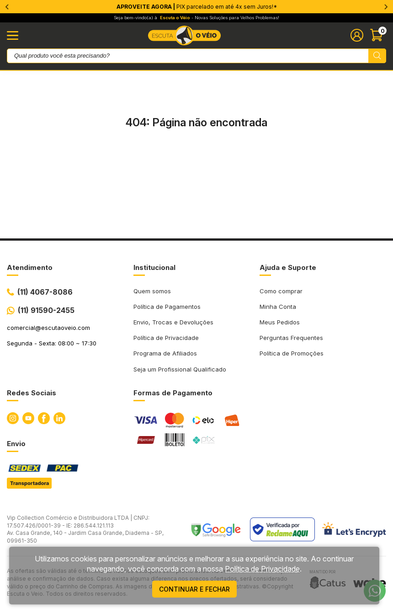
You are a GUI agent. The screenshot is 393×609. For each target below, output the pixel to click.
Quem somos (152, 291)
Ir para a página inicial (196, 161)
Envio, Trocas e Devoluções (173, 322)
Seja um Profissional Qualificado (179, 369)
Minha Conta (278, 306)
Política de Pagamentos (167, 306)
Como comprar (281, 291)
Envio (16, 443)
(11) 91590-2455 (46, 310)
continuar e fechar (194, 589)
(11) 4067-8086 (45, 291)
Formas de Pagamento (172, 392)
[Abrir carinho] (378, 35)
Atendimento (30, 267)
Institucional (154, 267)
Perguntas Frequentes (291, 337)
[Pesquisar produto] (377, 56)
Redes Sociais (31, 392)
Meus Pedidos (280, 322)
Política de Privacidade (166, 337)
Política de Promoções (292, 353)
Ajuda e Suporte (288, 267)
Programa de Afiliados (165, 353)
